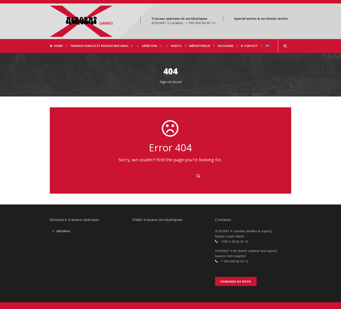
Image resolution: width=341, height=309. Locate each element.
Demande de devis (236, 281)
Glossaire (225, 45)
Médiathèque (199, 45)
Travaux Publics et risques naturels (99, 45)
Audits (176, 45)
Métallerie (63, 231)
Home (56, 45)
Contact (249, 45)
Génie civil (149, 45)
